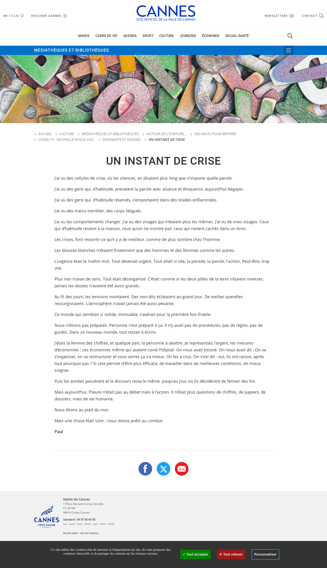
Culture (166, 36)
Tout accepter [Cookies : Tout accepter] (195, 554)
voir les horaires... (90, 533)
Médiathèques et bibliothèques (71, 50)
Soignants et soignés (121, 139)
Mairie (83, 36)
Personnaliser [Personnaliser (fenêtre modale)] (265, 554)
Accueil (43, 133)
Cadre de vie (106, 36)
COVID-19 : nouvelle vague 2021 (66, 139)
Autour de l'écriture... (166, 133)
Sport (148, 36)
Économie (211, 36)
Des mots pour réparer (215, 133)
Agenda (130, 36)
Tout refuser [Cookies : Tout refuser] (231, 554)
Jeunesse (188, 36)
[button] (182, 469)
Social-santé (237, 36)
